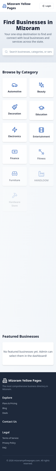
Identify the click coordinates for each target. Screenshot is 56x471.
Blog (4, 408)
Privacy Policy (9, 442)
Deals (5, 413)
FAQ (4, 447)
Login (46, 5)
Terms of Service (10, 438)
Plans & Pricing (9, 403)
